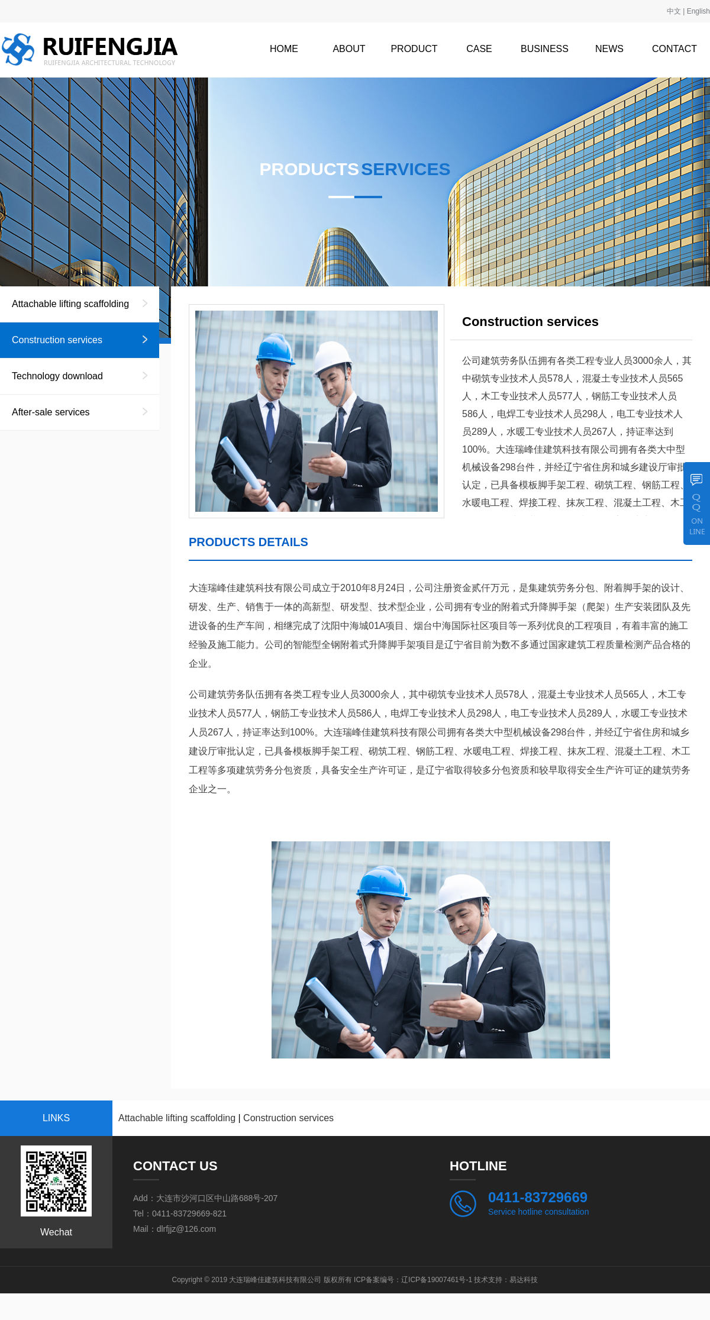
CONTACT (674, 49)
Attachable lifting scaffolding (70, 304)
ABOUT (349, 49)
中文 (674, 11)
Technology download (57, 376)
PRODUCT (413, 49)
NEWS (609, 49)
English (698, 11)
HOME (284, 49)
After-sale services (51, 412)
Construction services (57, 340)
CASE (479, 49)
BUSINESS (545, 49)
